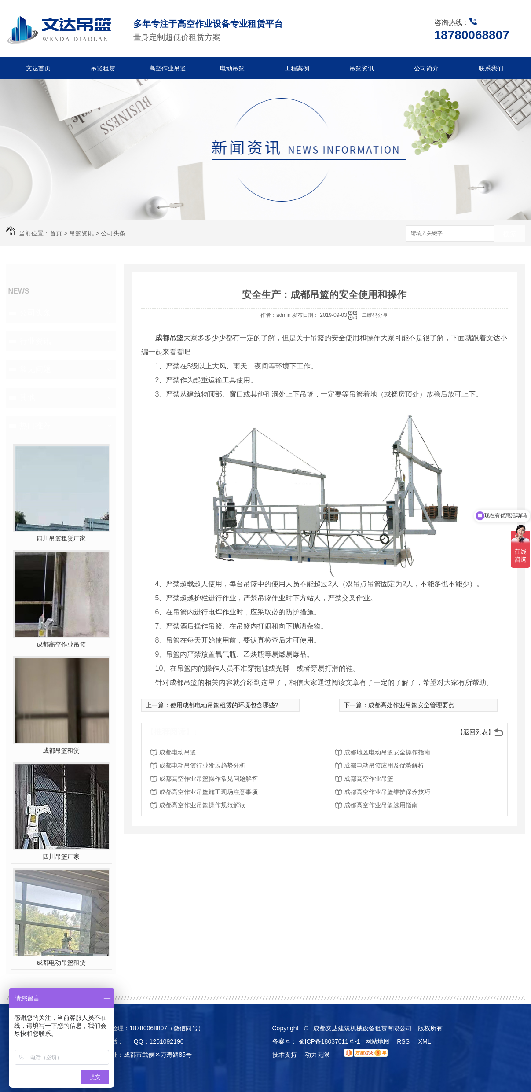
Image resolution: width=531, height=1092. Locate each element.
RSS (404, 1041)
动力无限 (317, 1054)
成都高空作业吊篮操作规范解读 (202, 805)
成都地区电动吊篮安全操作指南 (387, 752)
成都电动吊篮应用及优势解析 (384, 765)
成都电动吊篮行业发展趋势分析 (202, 765)
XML (425, 1041)
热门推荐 (35, 425)
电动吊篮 (232, 68)
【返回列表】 (475, 731)
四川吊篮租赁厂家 (61, 538)
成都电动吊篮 (177, 752)
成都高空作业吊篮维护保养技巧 (387, 791)
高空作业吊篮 (167, 68)
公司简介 (426, 68)
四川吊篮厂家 (61, 856)
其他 (27, 397)
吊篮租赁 (103, 68)
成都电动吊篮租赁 (61, 962)
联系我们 (491, 68)
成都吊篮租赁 (61, 750)
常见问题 (35, 369)
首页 (56, 233)
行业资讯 (35, 341)
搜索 (510, 234)
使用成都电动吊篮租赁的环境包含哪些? (224, 705)
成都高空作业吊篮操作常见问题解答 (208, 778)
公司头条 (113, 233)
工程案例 (297, 68)
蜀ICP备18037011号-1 (329, 1041)
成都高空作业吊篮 (61, 644)
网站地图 (377, 1041)
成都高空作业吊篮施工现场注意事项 (208, 791)
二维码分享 (375, 315)
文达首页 (38, 68)
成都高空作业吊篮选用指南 (381, 805)
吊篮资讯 (361, 68)
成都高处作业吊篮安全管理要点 (411, 705)
